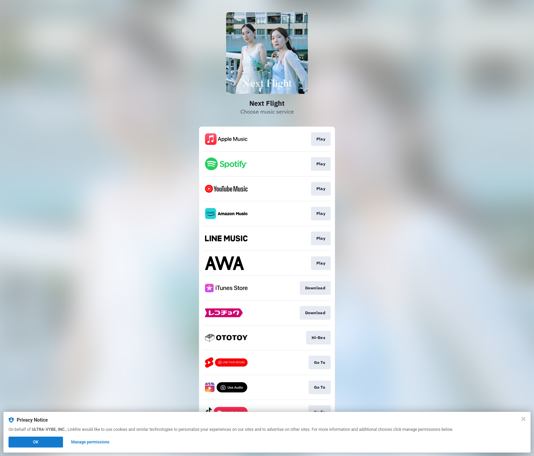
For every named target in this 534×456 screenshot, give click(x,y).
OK (35, 442)
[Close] (523, 418)
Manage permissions (90, 442)
